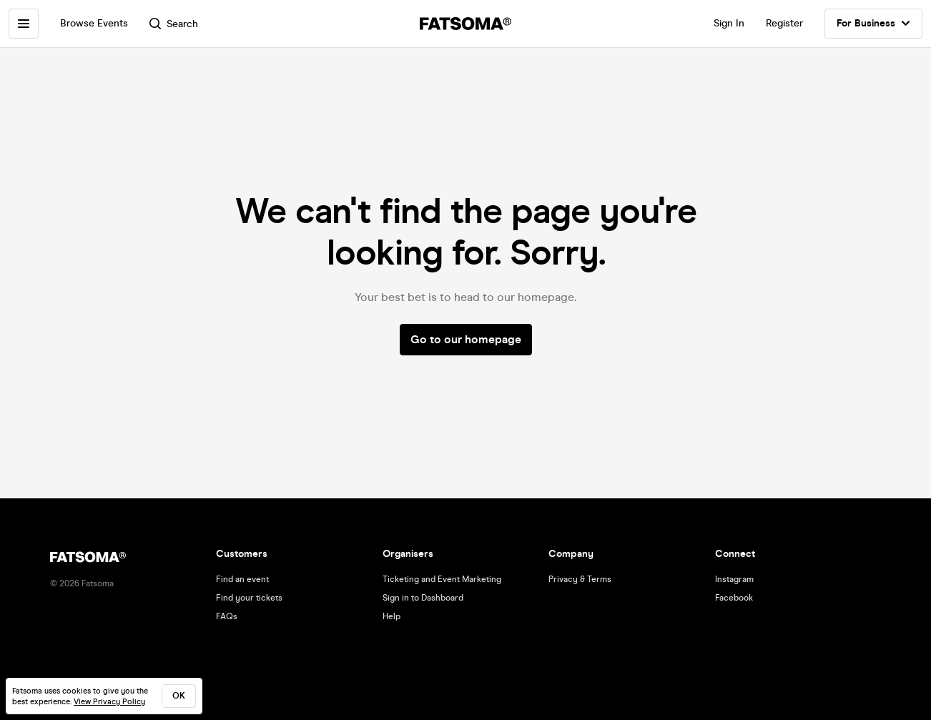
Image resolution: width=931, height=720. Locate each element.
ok (178, 696)
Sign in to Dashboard (423, 598)
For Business (873, 23)
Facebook (734, 598)
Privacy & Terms (579, 579)
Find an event (242, 579)
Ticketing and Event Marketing (442, 579)
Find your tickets (249, 598)
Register (784, 23)
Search (173, 24)
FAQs (226, 616)
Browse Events (94, 23)
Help (391, 616)
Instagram (734, 579)
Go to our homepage (465, 339)
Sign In (729, 23)
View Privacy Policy (109, 701)
